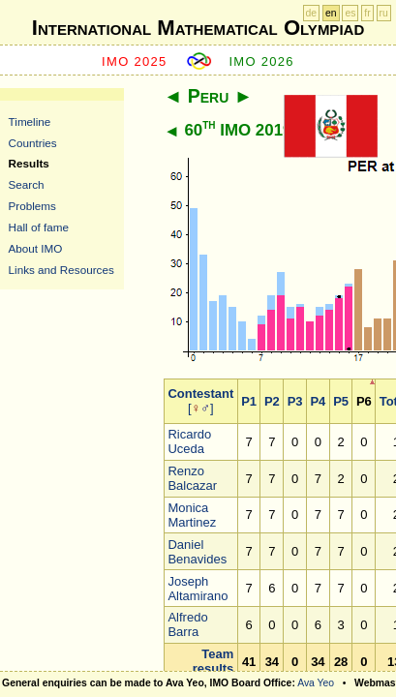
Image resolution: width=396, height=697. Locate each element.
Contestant (200, 393)
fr (367, 13)
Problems (32, 205)
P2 (272, 401)
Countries (33, 142)
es (350, 13)
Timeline (30, 121)
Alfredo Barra (187, 624)
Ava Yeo (315, 683)
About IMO (36, 248)
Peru (208, 95)
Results (29, 163)
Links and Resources (61, 269)
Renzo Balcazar (192, 478)
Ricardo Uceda (189, 441)
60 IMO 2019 (237, 130)
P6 (364, 401)
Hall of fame (39, 227)
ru (384, 13)
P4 (317, 401)
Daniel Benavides (197, 551)
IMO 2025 (135, 61)
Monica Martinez (192, 515)
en (331, 13)
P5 (341, 401)
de (312, 13)
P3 (295, 401)
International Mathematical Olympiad (198, 27)
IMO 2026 (261, 61)
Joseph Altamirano (198, 588)
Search (27, 184)
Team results (213, 661)
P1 (249, 401)
